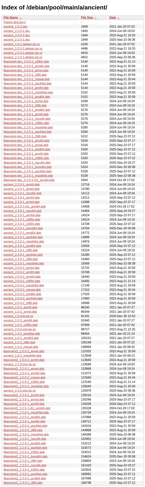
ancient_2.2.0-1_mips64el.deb (24, 241)
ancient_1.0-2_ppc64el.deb (22, 333)
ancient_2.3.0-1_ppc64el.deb (23, 254)
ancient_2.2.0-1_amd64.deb (22, 232)
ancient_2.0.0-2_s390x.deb (22, 281)
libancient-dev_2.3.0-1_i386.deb (25, 136)
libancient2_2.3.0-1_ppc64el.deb (25, 474)
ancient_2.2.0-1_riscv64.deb (23, 193)
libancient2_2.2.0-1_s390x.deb (24, 452)
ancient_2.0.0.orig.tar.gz (20, 329)
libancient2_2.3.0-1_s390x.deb (24, 469)
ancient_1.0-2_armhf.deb (20, 307)
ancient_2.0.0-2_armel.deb (21, 267)
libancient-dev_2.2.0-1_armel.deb (26, 101)
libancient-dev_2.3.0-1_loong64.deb (28, 167)
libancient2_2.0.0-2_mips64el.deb (26, 386)
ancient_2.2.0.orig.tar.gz (20, 364)
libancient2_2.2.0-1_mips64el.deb (26, 412)
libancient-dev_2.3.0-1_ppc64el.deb (28, 171)
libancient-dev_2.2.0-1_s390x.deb (26, 123)
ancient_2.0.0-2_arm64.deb (22, 276)
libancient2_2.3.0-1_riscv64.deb (25, 465)
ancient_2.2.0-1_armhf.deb (22, 184)
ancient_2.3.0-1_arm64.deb (22, 215)
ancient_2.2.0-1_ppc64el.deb (23, 237)
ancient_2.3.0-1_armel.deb (21, 202)
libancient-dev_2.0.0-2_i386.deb (25, 74)
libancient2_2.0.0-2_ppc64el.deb (25, 425)
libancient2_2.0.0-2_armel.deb (24, 351)
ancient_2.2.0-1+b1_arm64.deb (25, 206)
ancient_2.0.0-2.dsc (17, 35)
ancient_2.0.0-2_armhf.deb (22, 272)
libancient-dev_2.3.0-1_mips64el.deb (28, 175)
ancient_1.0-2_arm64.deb (21, 320)
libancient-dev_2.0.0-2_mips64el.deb (28, 92)
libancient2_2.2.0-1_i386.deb (23, 460)
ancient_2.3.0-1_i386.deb (21, 259)
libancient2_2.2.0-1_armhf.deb (24, 395)
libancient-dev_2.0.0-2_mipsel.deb (27, 79)
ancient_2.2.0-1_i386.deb (21, 250)
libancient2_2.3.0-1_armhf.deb (24, 403)
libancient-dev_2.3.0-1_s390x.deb (26, 158)
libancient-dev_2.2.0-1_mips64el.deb (28, 127)
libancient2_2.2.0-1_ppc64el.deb (25, 447)
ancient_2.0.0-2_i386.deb (21, 303)
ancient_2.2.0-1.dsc (17, 31)
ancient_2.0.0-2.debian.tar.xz (23, 48)
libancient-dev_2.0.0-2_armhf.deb (26, 87)
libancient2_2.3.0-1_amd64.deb (25, 478)
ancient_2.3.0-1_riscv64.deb (23, 210)
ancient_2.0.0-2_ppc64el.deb (23, 298)
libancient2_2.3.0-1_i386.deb (23, 482)
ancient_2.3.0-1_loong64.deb (23, 228)
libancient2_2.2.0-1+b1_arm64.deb (27, 408)
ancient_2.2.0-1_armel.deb (21, 189)
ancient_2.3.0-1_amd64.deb (22, 245)
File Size (87, 17)
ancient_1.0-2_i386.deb (19, 342)
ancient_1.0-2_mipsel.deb (21, 347)
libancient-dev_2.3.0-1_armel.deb (26, 145)
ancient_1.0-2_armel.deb (20, 311)
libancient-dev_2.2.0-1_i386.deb (25, 105)
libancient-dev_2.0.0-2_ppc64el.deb (28, 83)
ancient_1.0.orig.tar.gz (18, 316)
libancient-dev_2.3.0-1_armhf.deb (26, 153)
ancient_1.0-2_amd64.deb (21, 338)
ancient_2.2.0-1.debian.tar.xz (23, 52)
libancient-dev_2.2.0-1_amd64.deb (27, 109)
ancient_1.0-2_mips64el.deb (23, 355)
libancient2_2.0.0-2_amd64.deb (25, 417)
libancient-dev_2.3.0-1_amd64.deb (27, 149)
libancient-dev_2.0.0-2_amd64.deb (27, 96)
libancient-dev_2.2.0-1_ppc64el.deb (28, 131)
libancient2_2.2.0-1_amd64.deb (25, 443)
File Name (11, 17)
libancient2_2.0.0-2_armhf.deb (24, 360)
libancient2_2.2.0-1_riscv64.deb (25, 438)
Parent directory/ (15, 22)
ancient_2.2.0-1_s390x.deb (22, 219)
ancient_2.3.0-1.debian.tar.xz (23, 57)
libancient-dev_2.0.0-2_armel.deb (26, 70)
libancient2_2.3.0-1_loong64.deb (25, 456)
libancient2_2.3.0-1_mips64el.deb (26, 434)
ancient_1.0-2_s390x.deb (21, 325)
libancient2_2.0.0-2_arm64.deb (24, 373)
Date (112, 17)
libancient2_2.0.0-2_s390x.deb (24, 382)
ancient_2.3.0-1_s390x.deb (22, 224)
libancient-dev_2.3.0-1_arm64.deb (26, 140)
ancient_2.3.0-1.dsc (17, 39)
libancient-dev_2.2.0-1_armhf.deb (26, 114)
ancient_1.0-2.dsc (15, 26)
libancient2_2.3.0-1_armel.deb (24, 399)
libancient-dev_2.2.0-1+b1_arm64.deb (29, 180)
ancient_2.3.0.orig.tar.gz (20, 390)
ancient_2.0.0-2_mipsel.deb (22, 289)
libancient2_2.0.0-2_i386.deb (23, 430)
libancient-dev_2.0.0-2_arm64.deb (26, 66)
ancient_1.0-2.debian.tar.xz (22, 44)
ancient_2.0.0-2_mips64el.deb (24, 285)
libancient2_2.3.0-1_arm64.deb (24, 421)
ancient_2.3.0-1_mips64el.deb (24, 263)
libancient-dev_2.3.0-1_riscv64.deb (27, 162)
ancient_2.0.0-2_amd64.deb (22, 294)
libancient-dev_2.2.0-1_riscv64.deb (27, 118)
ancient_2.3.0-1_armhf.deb (22, 197)
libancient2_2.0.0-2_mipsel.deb (24, 377)
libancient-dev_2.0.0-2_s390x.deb (26, 61)
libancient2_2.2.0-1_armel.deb (24, 368)
